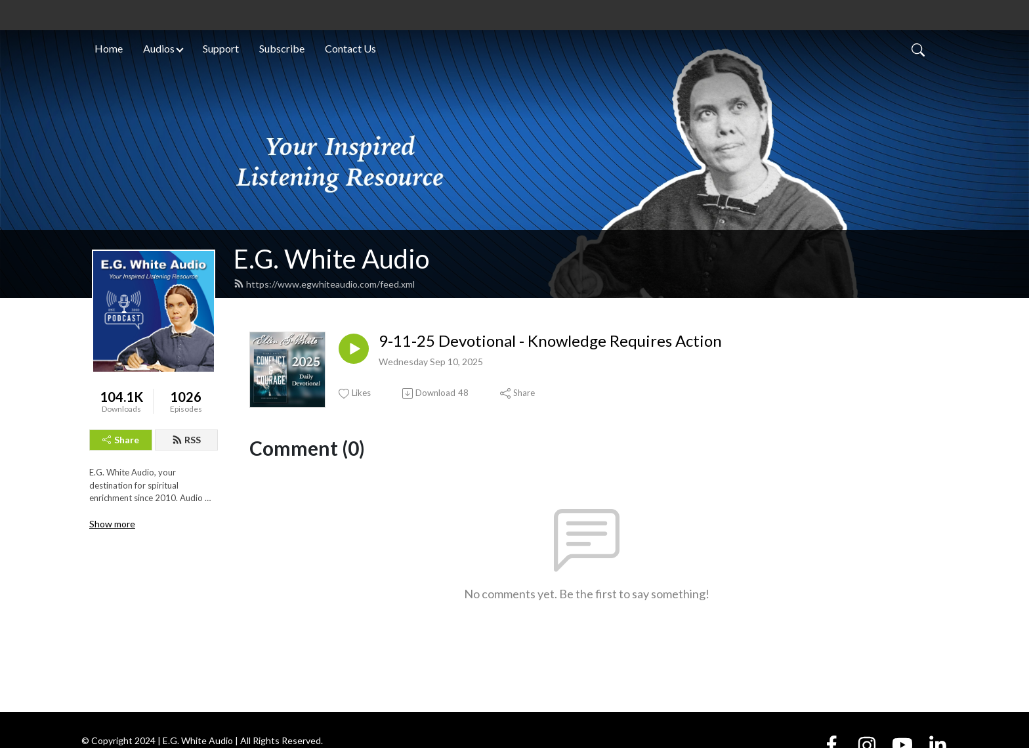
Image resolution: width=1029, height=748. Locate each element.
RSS (186, 439)
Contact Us (350, 48)
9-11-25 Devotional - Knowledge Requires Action (550, 341)
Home (108, 48)
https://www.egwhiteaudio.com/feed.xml (324, 284)
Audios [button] (159, 48)
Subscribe (281, 48)
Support (221, 48)
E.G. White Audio (331, 259)
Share (120, 439)
